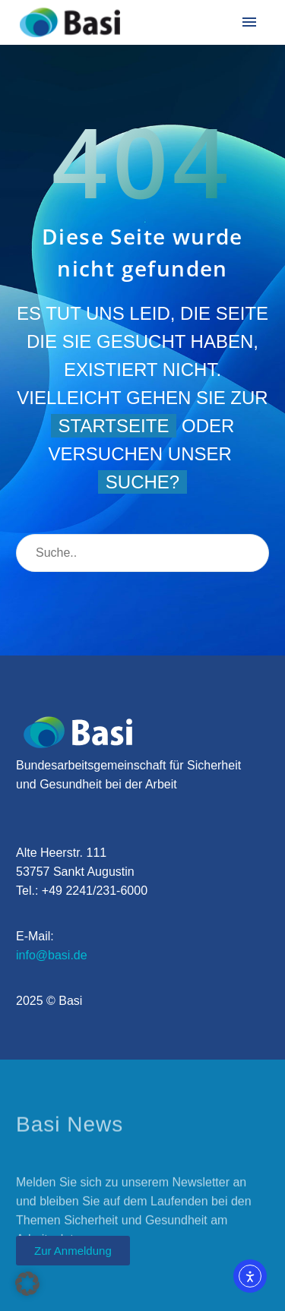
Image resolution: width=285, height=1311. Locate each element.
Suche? (142, 482)
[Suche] (142, 553)
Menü (249, 22)
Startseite (114, 425)
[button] (27, 1283)
